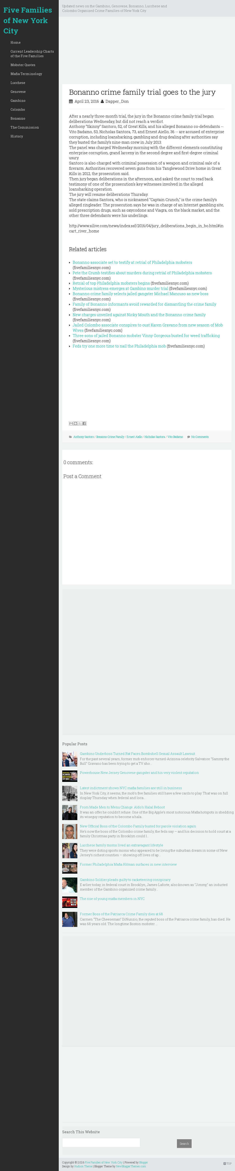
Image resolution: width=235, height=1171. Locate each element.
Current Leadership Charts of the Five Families (32, 53)
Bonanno (18, 118)
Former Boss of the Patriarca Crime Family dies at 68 (121, 914)
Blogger (143, 1162)
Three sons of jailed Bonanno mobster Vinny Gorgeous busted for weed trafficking (146, 335)
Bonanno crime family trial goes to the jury (142, 92)
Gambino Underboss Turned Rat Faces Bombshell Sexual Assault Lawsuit (137, 753)
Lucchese (18, 83)
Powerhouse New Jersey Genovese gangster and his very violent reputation (139, 772)
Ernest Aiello (134, 437)
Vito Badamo (175, 437)
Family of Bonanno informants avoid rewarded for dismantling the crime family (144, 304)
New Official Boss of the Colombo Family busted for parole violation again (138, 826)
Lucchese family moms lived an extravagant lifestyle (121, 845)
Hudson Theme (83, 1166)
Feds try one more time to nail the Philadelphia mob (119, 346)
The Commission (25, 127)
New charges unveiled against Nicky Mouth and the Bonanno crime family (139, 314)
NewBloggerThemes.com (131, 1166)
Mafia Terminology (26, 74)
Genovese (18, 91)
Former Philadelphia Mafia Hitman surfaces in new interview (128, 864)
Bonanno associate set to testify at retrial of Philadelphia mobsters (132, 262)
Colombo (18, 109)
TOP (228, 1163)
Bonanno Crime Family (110, 437)
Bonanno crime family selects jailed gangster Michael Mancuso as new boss (140, 293)
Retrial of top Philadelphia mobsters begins (111, 283)
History (17, 136)
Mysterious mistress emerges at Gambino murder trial (120, 288)
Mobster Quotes (23, 65)
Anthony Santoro (83, 437)
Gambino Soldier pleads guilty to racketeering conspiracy (125, 880)
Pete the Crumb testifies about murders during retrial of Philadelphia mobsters (142, 272)
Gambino (18, 100)
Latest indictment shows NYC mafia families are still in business (131, 788)
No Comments (200, 437)
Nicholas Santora (155, 437)
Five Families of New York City (27, 20)
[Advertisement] (147, 52)
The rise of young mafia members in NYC (112, 898)
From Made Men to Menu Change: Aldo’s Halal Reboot (122, 807)
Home (16, 42)
